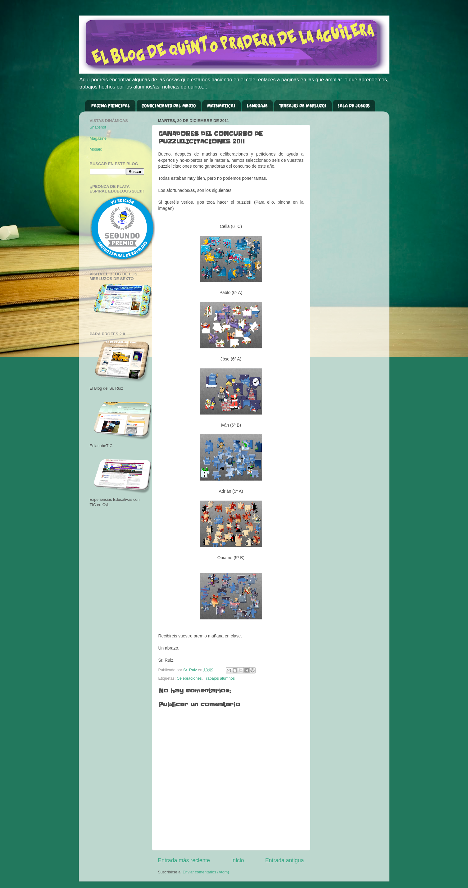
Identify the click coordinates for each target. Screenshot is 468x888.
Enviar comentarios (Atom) (206, 872)
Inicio (237, 860)
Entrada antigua (284, 860)
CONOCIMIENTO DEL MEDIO (169, 105)
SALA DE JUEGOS (354, 105)
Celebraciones (189, 678)
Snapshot (98, 127)
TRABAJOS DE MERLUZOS (302, 105)
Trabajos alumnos (219, 678)
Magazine (98, 138)
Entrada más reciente (184, 860)
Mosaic (96, 149)
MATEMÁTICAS (221, 105)
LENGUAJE (257, 105)
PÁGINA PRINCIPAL (110, 105)
